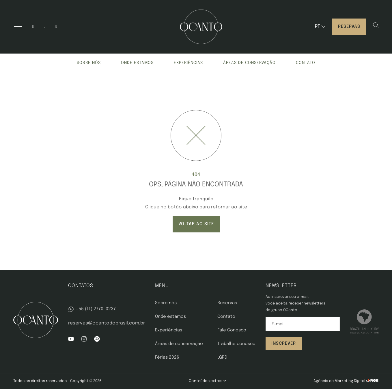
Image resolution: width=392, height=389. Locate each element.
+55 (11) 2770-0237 (92, 309)
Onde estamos (137, 63)
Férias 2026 (167, 357)
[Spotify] (97, 340)
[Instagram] (33, 27)
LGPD (222, 357)
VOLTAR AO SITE (196, 224)
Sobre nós (89, 63)
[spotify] (56, 27)
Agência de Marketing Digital (339, 381)
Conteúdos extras (207, 381)
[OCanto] (201, 26)
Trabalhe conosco (236, 344)
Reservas (349, 26)
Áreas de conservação (249, 63)
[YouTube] (44, 27)
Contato (305, 63)
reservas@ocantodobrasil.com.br (106, 323)
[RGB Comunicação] (372, 381)
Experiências (188, 63)
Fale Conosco (231, 330)
